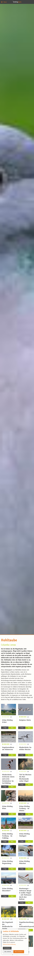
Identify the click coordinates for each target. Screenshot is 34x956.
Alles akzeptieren (19, 951)
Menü (4, 2)
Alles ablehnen (7, 951)
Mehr (12, 728)
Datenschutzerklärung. (9, 944)
